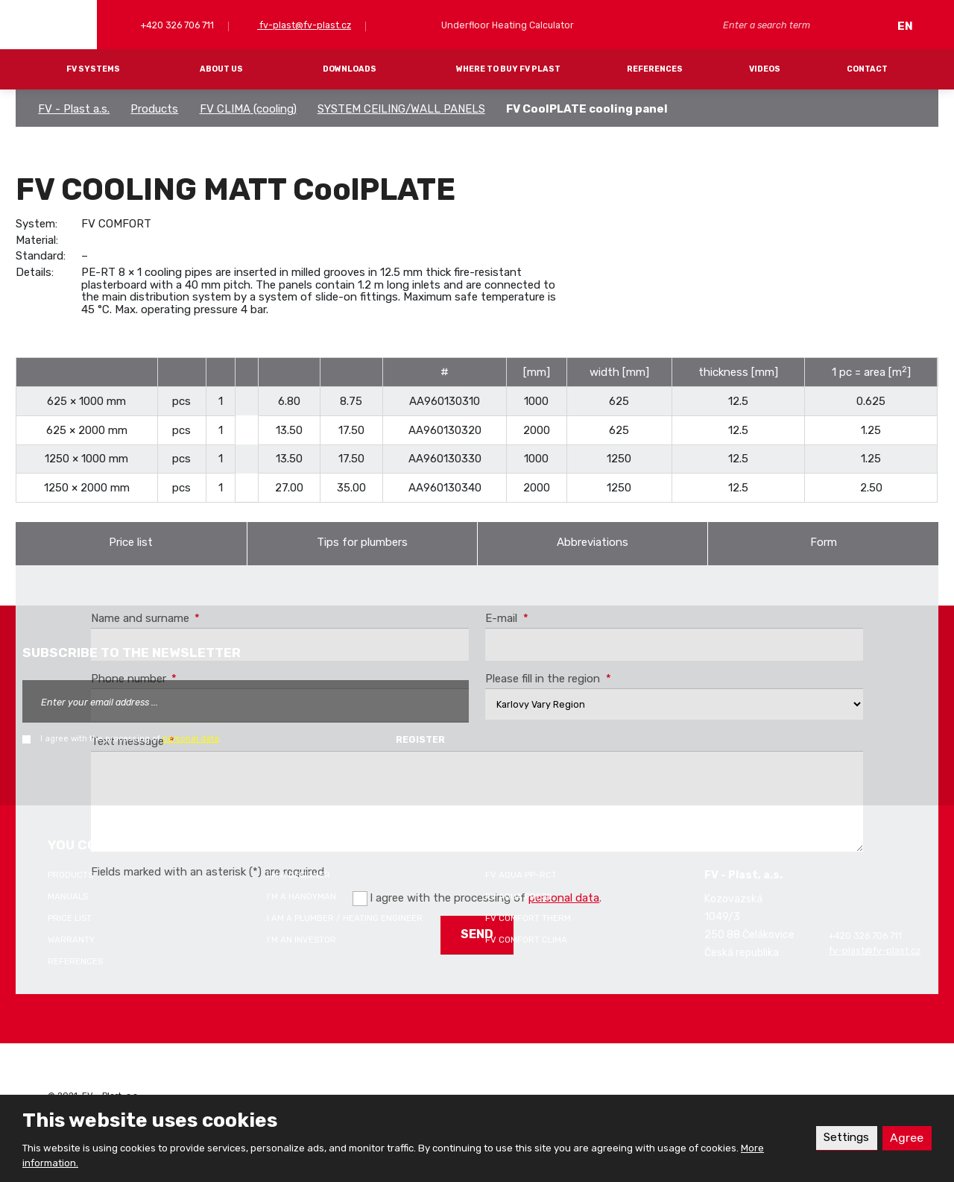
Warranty (71, 939)
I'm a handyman (301, 896)
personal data (190, 739)
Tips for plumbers (362, 542)
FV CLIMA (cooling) (248, 109)
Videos (764, 69)
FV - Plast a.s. (74, 109)
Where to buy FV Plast (508, 69)
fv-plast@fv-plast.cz (304, 25)
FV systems (93, 69)
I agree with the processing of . (130, 739)
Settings (845, 1138)
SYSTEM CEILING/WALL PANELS (401, 109)
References (655, 69)
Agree (906, 1138)
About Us (221, 69)
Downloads (349, 69)
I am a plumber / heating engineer (345, 918)
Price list (131, 542)
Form (823, 542)
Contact (867, 69)
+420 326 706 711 (176, 25)
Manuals (68, 896)
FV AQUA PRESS (518, 896)
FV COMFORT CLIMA (526, 939)
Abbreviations (592, 542)
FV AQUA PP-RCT (521, 875)
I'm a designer (298, 875)
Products (154, 109)
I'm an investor (301, 939)
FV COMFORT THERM (528, 918)
